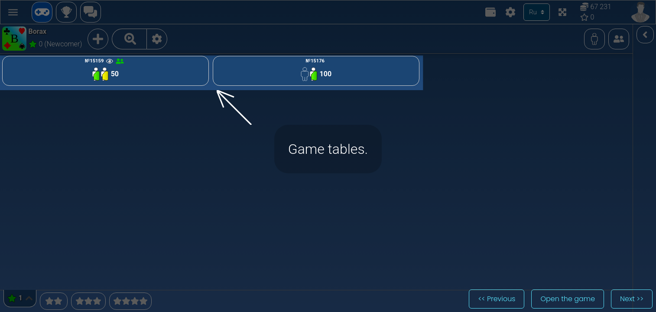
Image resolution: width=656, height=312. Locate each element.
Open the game (567, 299)
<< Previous (496, 299)
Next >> (631, 299)
